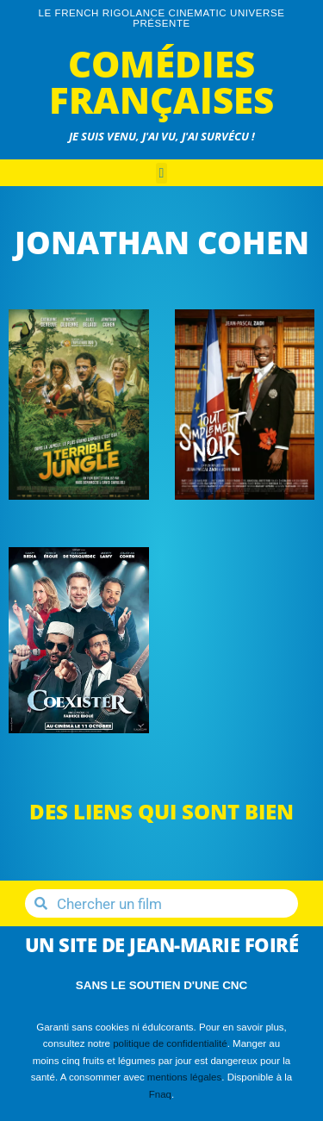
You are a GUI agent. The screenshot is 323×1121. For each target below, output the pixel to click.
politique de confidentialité (170, 1043)
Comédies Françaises (161, 81)
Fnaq (160, 1094)
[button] (162, 173)
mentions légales (184, 1077)
